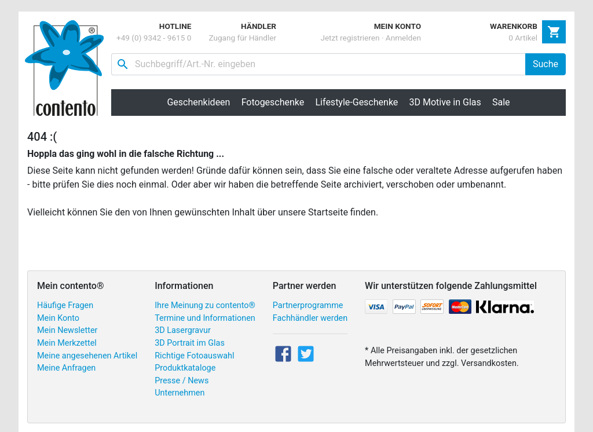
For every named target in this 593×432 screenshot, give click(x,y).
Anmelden (403, 37)
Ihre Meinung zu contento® (205, 305)
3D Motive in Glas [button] (445, 102)
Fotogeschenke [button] (273, 102)
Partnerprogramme (308, 305)
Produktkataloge (185, 368)
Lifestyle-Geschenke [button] (357, 102)
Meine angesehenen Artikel (87, 356)
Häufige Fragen (65, 305)
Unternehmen (179, 393)
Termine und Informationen (205, 318)
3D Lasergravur (183, 330)
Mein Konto (58, 318)
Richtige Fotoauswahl (194, 356)
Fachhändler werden (310, 318)
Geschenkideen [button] (198, 102)
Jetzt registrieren (349, 37)
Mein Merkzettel (67, 343)
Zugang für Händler (242, 37)
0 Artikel (522, 37)
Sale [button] (501, 102)
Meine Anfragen (66, 368)
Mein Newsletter (67, 330)
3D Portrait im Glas (190, 343)
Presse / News (181, 381)
